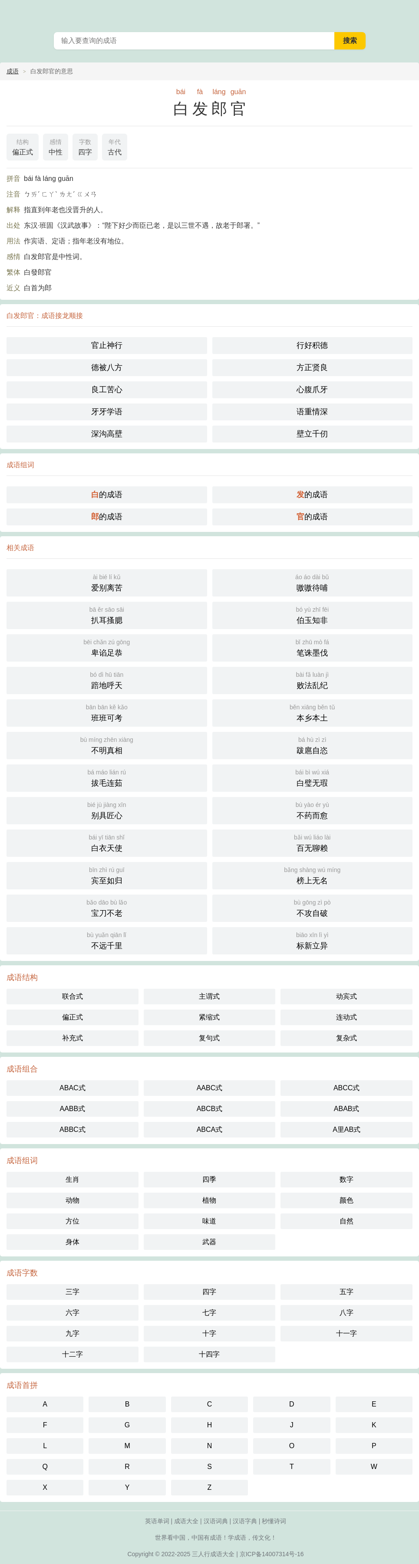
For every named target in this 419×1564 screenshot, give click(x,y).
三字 (72, 1291)
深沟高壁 (106, 434)
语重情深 (312, 411)
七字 (209, 1312)
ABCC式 (346, 1088)
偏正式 (22, 146)
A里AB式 (346, 1129)
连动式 (346, 1017)
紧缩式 (209, 1017)
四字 (85, 146)
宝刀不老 (106, 907)
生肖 (72, 1179)
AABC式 (210, 1088)
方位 (72, 1221)
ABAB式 (347, 1108)
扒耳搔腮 (106, 614)
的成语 (106, 494)
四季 (209, 1179)
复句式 (209, 1038)
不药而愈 (312, 810)
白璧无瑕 (312, 777)
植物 (209, 1200)
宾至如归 (106, 875)
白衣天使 (106, 842)
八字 (346, 1312)
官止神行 (106, 345)
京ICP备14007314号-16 (272, 1554)
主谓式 (209, 996)
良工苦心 (106, 389)
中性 (56, 146)
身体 (72, 1242)
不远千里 (106, 940)
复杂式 (346, 1038)
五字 (346, 1291)
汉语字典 (245, 1521)
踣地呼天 (106, 679)
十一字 (346, 1333)
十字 (209, 1333)
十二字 (72, 1354)
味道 (209, 1221)
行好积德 (312, 345)
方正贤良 (312, 367)
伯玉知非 (312, 614)
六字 (72, 1312)
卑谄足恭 (106, 647)
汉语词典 (216, 1521)
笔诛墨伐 (312, 647)
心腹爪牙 (312, 389)
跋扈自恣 (312, 744)
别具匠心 (106, 810)
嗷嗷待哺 (312, 582)
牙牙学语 (106, 411)
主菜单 (407, 13)
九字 (72, 1333)
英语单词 (157, 1521)
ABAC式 (72, 1088)
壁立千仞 (312, 434)
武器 (209, 1242)
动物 (72, 1200)
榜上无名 (312, 875)
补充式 (72, 1038)
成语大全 (186, 1521)
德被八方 (106, 367)
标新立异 (312, 940)
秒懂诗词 (274, 1521)
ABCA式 (210, 1129)
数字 (346, 1179)
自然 (346, 1221)
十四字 (209, 1354)
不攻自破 (312, 907)
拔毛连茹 (106, 777)
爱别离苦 (106, 582)
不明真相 (106, 744)
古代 (115, 146)
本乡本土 (312, 712)
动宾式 (346, 996)
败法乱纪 (312, 679)
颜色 (346, 1200)
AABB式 (72, 1108)
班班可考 (106, 712)
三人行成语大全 (213, 1554)
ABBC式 (72, 1129)
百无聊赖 (312, 842)
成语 (13, 71)
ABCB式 (210, 1108)
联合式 (72, 996)
